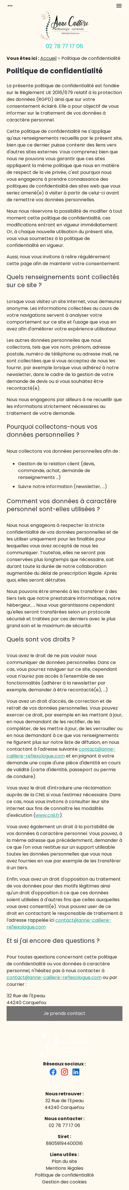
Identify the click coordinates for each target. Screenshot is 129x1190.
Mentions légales (64, 1168)
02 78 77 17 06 (64, 46)
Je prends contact (64, 1013)
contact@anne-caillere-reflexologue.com (61, 752)
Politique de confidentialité (64, 1175)
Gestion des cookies (64, 1182)
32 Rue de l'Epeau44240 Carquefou (64, 1104)
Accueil (48, 58)
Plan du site (64, 1161)
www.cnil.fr (47, 815)
